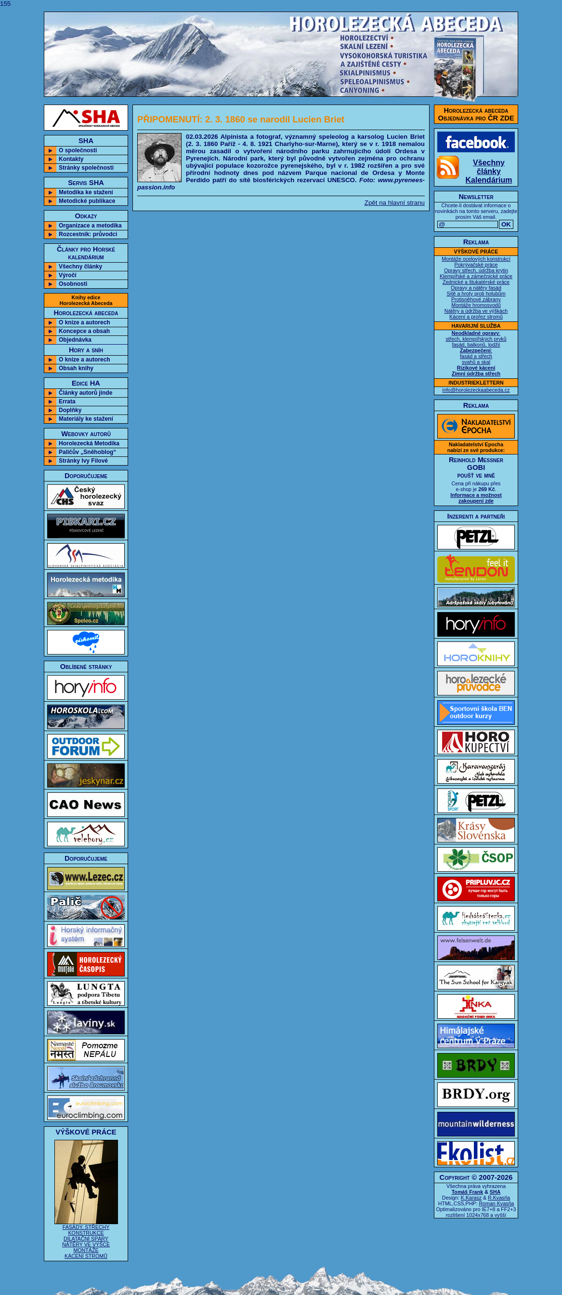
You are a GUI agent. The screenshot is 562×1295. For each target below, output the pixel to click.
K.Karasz (471, 1198)
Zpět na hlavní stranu (395, 202)
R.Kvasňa (499, 1198)
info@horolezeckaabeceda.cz (476, 390)
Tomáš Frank (468, 1192)
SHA (495, 1192)
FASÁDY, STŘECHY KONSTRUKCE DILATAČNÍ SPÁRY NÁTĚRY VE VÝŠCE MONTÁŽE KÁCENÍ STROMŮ (86, 1239)
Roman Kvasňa (496, 1203)
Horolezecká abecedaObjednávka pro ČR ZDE (476, 114)
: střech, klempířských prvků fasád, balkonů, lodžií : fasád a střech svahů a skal (475, 353)
